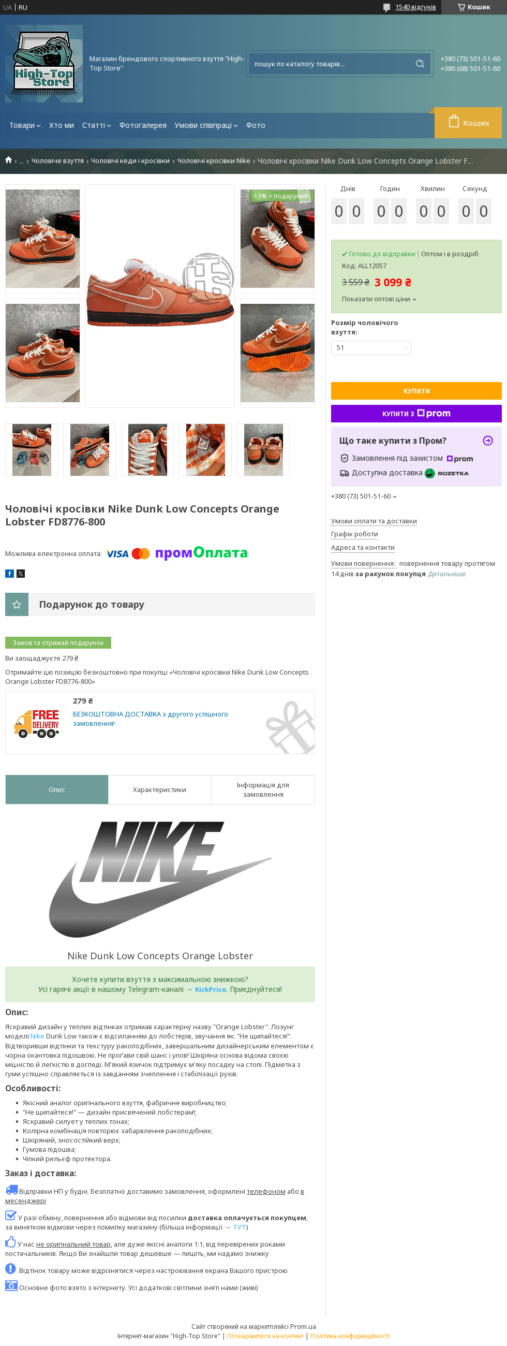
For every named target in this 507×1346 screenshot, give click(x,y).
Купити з (416, 413)
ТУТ (239, 1227)
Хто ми (61, 125)
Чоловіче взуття (58, 160)
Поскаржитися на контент (265, 1336)
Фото (255, 125)
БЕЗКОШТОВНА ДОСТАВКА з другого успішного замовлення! (150, 719)
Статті (93, 125)
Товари (22, 125)
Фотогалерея (143, 125)
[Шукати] (420, 63)
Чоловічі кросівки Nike (213, 160)
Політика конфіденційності (350, 1336)
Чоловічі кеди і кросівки (130, 160)
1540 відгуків (415, 6)
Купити (417, 391)
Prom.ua (303, 1326)
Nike (37, 1036)
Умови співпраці (203, 125)
